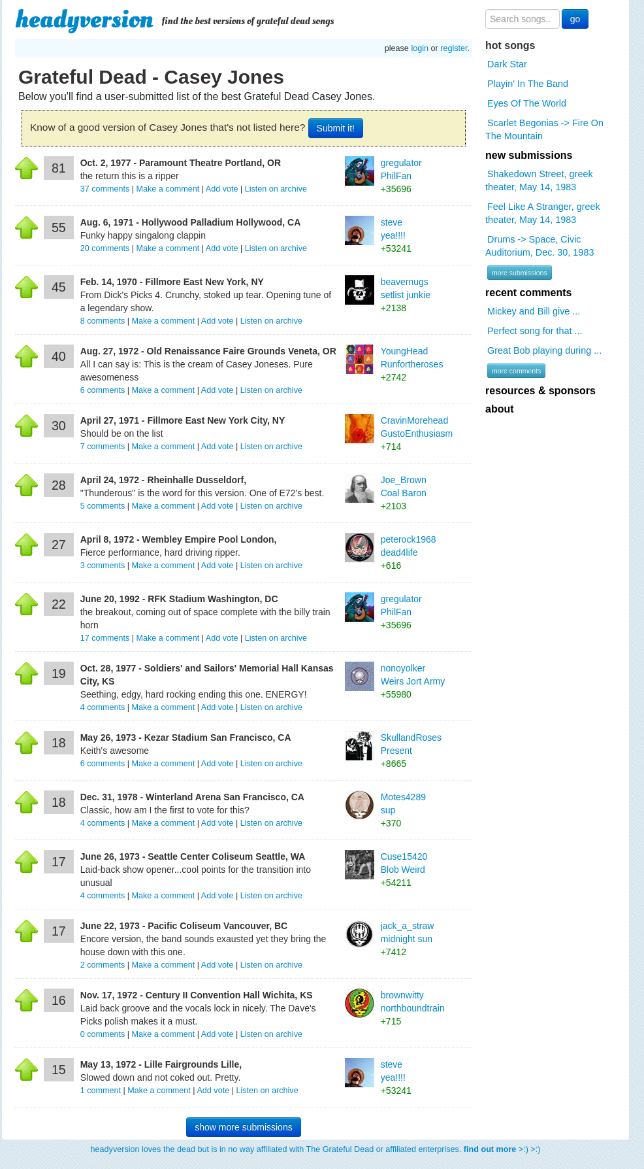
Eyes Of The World (526, 103)
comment (101, 1090)
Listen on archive (276, 189)
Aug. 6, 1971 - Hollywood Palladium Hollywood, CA (190, 222)
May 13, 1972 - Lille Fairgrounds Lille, (161, 1064)
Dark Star (507, 64)
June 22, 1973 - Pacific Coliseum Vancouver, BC (183, 926)
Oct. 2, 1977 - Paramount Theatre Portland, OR (180, 163)
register (453, 48)
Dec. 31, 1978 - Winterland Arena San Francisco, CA (192, 797)
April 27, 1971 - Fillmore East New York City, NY (182, 420)
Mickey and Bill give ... (533, 311)
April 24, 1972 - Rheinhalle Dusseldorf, (163, 480)
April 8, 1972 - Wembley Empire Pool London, (178, 539)
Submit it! (336, 128)
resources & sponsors (540, 390)
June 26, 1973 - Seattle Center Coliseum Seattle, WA (193, 856)
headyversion (84, 19)
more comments (516, 371)
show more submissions (243, 1127)
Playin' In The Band (527, 83)
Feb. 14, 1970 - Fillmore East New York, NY (172, 282)
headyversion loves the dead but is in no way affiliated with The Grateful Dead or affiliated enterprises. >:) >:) (316, 1149)
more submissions (519, 273)
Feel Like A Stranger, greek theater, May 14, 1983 (542, 213)
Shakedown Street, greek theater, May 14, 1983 (539, 180)
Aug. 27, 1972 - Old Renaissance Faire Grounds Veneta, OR (208, 351)
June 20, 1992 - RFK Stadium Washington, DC (179, 599)
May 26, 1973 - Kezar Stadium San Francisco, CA (185, 737)
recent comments (528, 292)
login (419, 48)
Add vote (222, 189)
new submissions (528, 155)
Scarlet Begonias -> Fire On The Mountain (544, 129)
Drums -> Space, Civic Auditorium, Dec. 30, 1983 (539, 246)
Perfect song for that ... (535, 331)
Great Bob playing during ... (544, 350)
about (499, 409)
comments (106, 189)
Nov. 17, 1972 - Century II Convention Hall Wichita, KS (196, 995)
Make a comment (168, 189)
